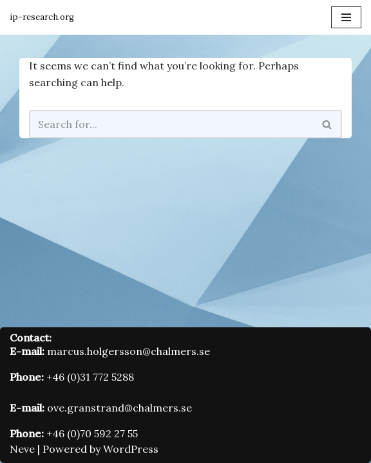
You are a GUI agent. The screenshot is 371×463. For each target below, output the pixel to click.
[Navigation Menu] (346, 17)
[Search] (171, 124)
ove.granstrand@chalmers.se (119, 407)
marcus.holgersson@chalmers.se (128, 351)
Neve (22, 448)
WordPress (130, 448)
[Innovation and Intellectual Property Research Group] (42, 17)
